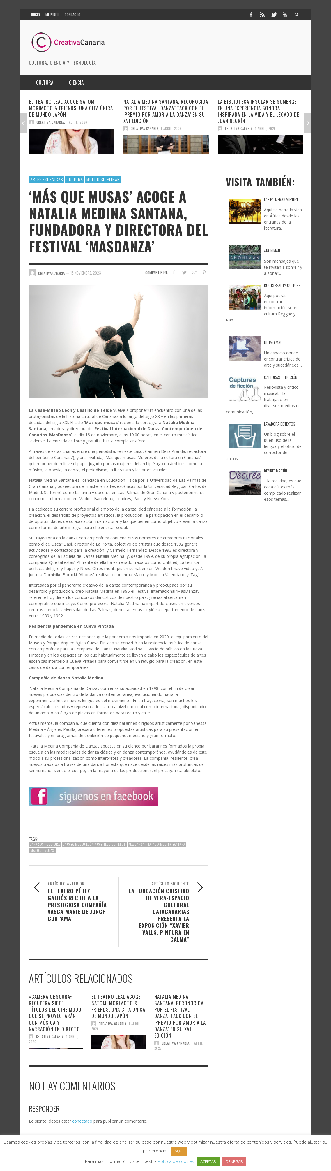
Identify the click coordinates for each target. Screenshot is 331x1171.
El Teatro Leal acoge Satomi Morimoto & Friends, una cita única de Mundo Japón (71, 108)
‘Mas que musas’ (42, 850)
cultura (53, 844)
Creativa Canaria (50, 122)
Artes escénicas (46, 179)
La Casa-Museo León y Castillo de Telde (94, 844)
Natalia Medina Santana (166, 844)
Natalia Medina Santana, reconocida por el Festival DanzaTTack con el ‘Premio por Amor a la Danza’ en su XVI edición (165, 111)
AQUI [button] (179, 1151)
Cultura (74, 179)
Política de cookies (176, 1161)
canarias (37, 844)
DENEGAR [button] (234, 1161)
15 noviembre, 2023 (85, 273)
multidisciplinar (103, 179)
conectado (82, 1121)
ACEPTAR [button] (208, 1161)
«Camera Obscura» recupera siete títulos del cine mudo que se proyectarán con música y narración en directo (55, 1012)
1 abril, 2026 (76, 122)
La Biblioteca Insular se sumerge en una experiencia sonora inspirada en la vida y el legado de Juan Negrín (258, 111)
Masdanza (136, 844)
